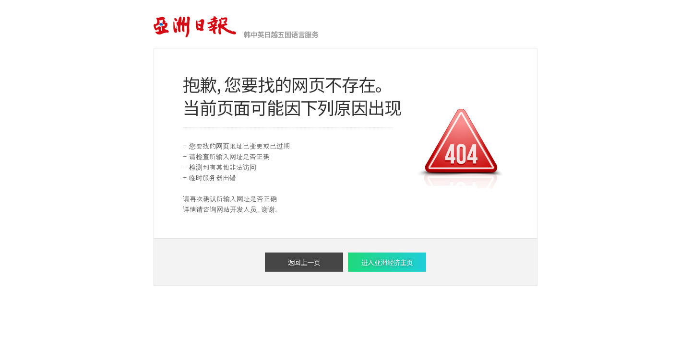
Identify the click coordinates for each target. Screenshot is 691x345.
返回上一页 (304, 262)
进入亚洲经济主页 (387, 262)
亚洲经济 (196, 27)
